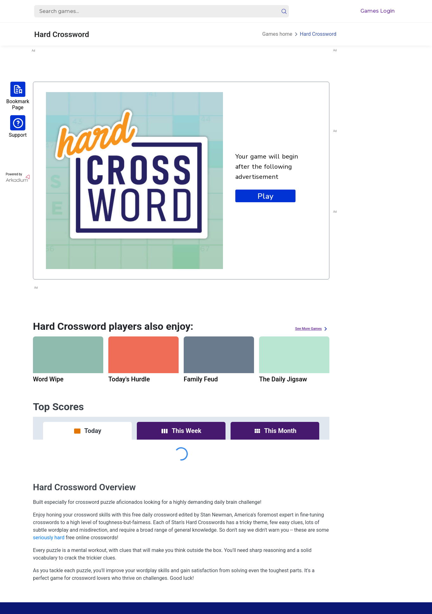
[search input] (155, 11)
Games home (277, 34)
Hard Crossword (318, 34)
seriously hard (49, 538)
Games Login (377, 11)
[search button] (284, 11)
